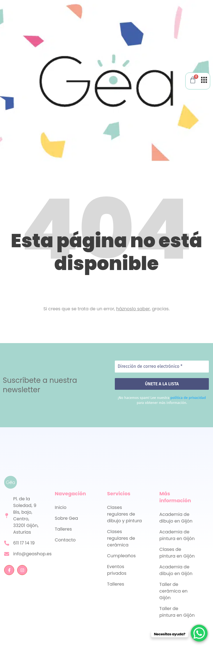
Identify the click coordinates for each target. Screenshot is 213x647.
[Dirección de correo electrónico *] (162, 367)
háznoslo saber (133, 309)
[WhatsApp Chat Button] (199, 633)
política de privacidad (188, 398)
